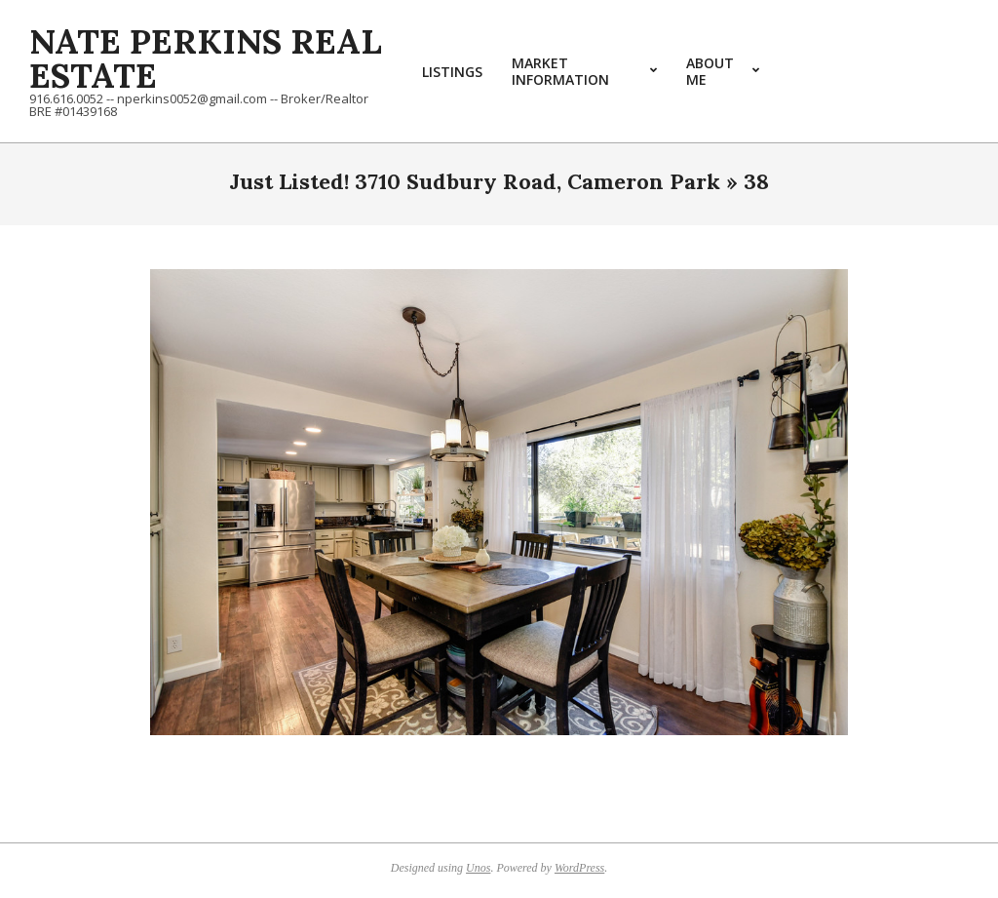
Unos (478, 868)
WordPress (579, 868)
